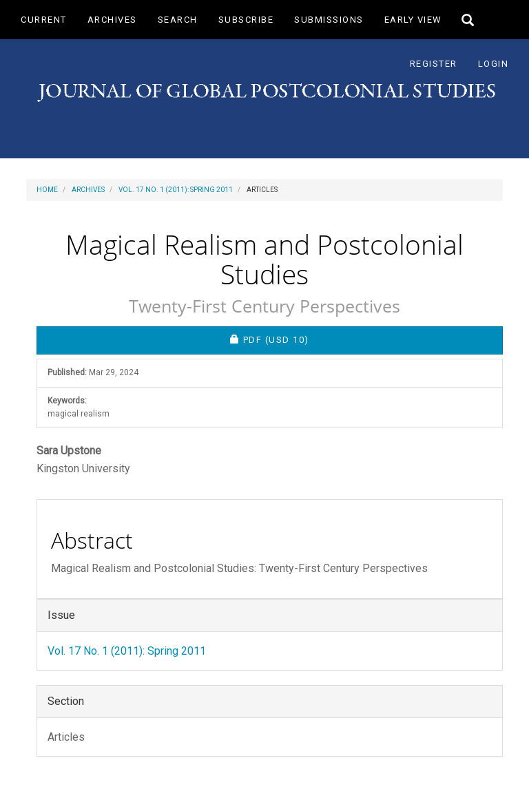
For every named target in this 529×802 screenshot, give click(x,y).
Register (433, 64)
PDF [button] (317, 339)
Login (493, 64)
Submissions (329, 19)
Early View (413, 19)
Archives (112, 19)
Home (47, 189)
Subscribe (246, 19)
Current (44, 19)
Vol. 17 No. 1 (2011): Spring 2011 (175, 189)
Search (178, 19)
